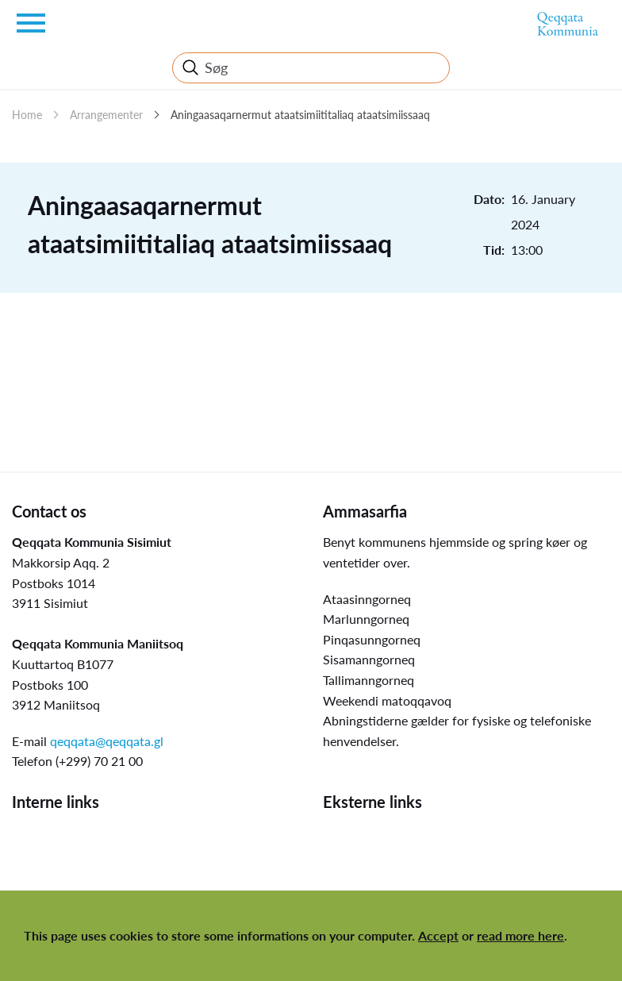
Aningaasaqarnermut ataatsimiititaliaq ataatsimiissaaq (300, 114)
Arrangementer (106, 114)
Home (27, 114)
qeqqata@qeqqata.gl (106, 740)
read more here (520, 935)
